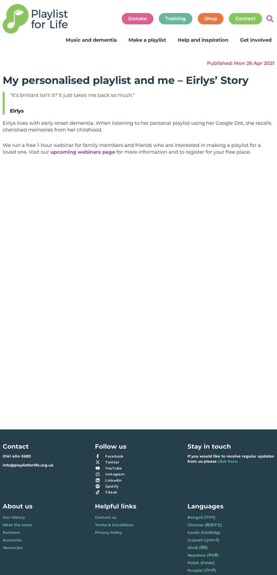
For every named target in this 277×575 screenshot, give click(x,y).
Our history (14, 517)
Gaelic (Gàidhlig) (203, 532)
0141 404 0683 (17, 456)
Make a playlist (147, 40)
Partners (11, 532)
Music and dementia (91, 40)
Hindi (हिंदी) (197, 547)
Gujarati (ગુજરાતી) (203, 540)
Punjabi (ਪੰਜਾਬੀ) (201, 570)
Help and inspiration (203, 40)
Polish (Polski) (201, 562)
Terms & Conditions (114, 525)
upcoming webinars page (82, 152)
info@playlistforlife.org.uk (28, 465)
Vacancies (12, 547)
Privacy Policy (108, 532)
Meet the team (17, 525)
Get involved (256, 40)
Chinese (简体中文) (204, 525)
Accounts (12, 540)
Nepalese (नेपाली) (203, 555)
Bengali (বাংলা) (201, 517)
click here (227, 461)
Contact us (105, 517)
